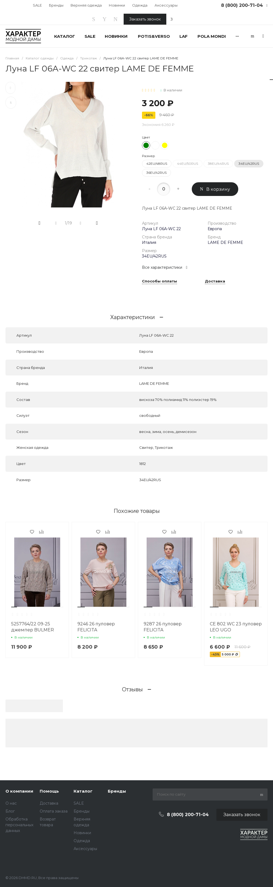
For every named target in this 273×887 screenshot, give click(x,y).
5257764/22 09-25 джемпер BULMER (32, 626)
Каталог (83, 791)
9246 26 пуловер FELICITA (96, 626)
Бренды (56, 5)
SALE (37, 5)
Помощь (49, 791)
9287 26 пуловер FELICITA (163, 626)
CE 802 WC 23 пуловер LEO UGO (236, 626)
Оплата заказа (54, 811)
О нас (11, 803)
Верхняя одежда (86, 5)
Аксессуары (166, 5)
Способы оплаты (159, 281)
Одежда (139, 5)
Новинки (117, 5)
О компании (19, 791)
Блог (10, 811)
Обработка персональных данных (19, 825)
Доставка (215, 281)
